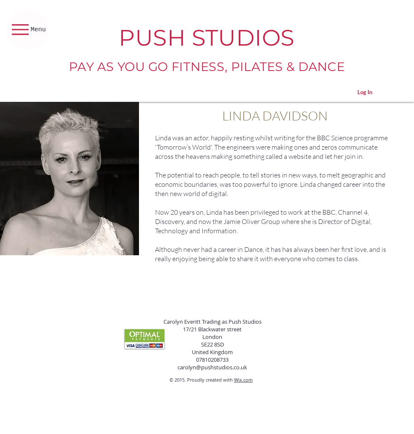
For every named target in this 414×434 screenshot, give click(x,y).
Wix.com (243, 380)
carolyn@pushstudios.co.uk (212, 367)
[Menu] (28, 29)
